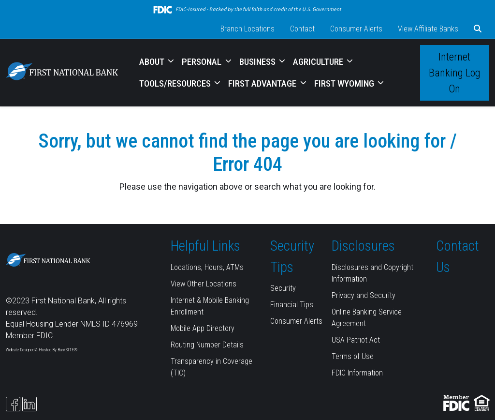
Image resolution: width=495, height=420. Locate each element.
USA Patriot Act (356, 340)
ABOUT (152, 61)
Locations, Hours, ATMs (207, 267)
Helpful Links (205, 246)
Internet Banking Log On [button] (454, 72)
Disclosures (363, 246)
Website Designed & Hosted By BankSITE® (41, 349)
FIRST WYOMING (345, 83)
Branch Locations (247, 28)
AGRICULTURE (319, 61)
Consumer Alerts (356, 28)
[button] (477, 29)
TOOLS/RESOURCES (176, 83)
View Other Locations (203, 283)
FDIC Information (357, 372)
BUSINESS (258, 61)
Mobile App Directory (202, 328)
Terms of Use (353, 356)
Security (283, 288)
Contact (302, 28)
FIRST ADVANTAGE (263, 83)
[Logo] (62, 73)
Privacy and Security (363, 295)
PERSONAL (202, 61)
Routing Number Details (207, 344)
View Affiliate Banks (428, 28)
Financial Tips (291, 304)
